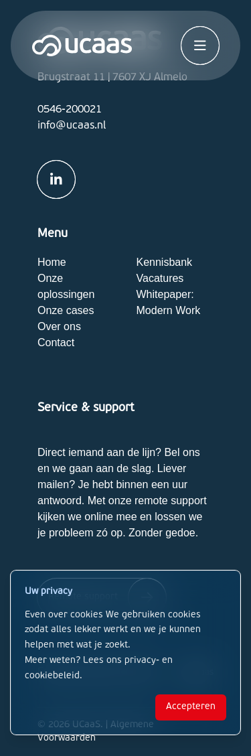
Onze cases (65, 310)
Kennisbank (165, 262)
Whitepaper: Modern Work (169, 302)
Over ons (59, 326)
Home (51, 262)
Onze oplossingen (65, 286)
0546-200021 (69, 109)
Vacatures (160, 278)
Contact (55, 342)
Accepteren (191, 707)
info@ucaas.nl (71, 126)
